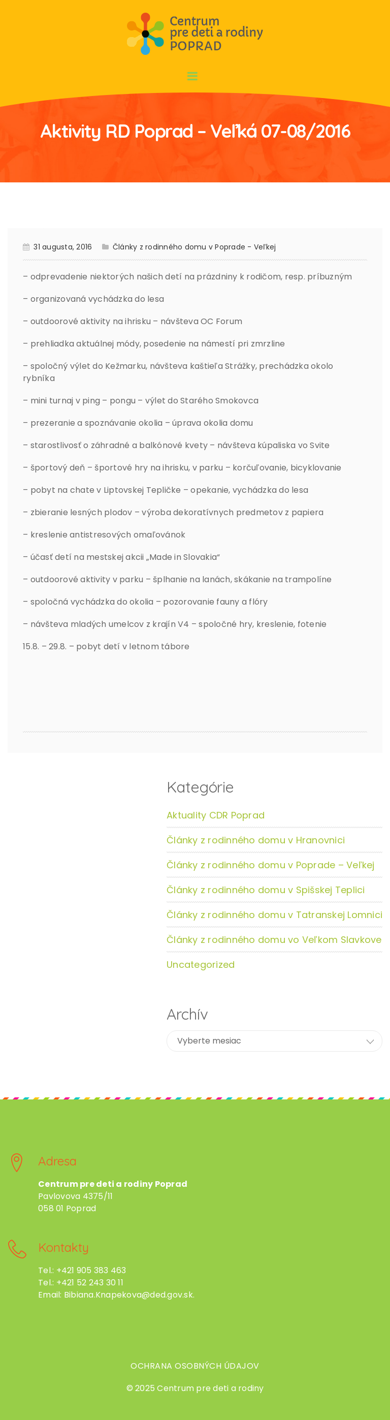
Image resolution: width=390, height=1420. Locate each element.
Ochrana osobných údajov (195, 1366)
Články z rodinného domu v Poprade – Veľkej (271, 865)
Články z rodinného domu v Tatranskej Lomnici (274, 914)
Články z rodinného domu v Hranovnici (256, 840)
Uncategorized (201, 964)
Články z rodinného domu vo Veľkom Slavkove (274, 939)
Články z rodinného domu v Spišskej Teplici (266, 889)
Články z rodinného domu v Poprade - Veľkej (194, 247)
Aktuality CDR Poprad (216, 815)
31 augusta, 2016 (63, 247)
